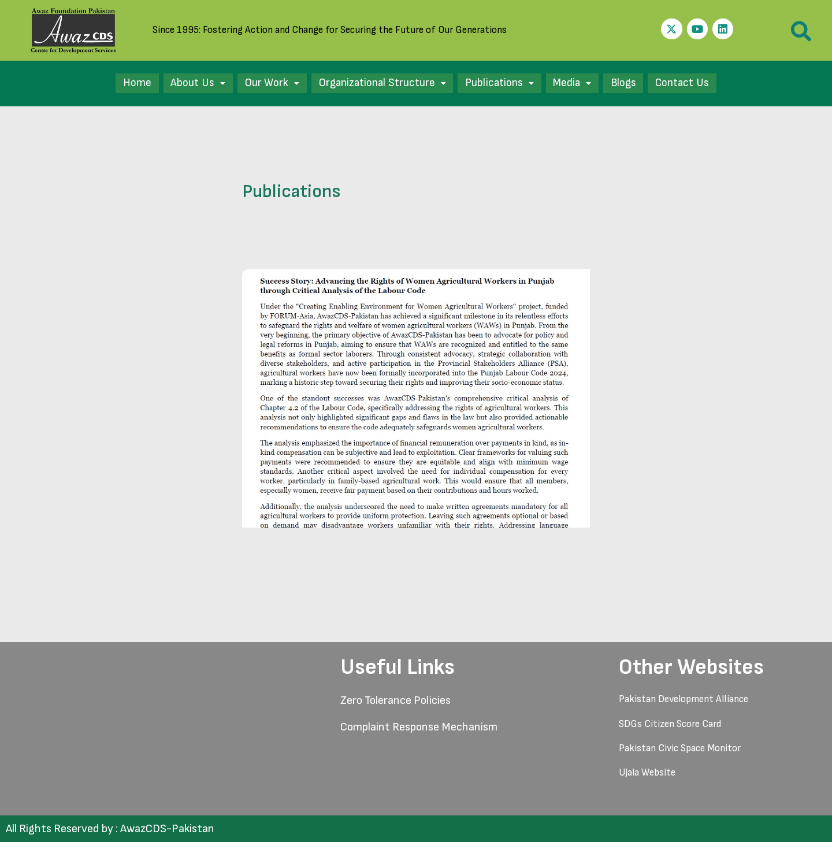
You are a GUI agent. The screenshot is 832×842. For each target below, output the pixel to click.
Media (576, 83)
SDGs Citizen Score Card (670, 724)
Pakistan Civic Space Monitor (680, 748)
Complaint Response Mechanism (418, 727)
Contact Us (693, 83)
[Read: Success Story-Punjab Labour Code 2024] (416, 398)
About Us (188, 83)
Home (126, 83)
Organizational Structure (378, 83)
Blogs (631, 83)
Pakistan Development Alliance (683, 699)
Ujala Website (647, 772)
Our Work (263, 83)
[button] (188, 83)
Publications (500, 83)
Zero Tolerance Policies (395, 700)
